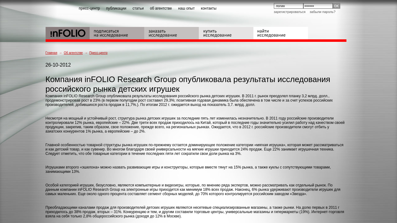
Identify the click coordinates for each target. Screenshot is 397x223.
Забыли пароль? (322, 12)
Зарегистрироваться (290, 12)
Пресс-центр (98, 53)
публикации (116, 8)
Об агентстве (73, 53)
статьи (138, 8)
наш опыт (186, 8)
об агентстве (161, 8)
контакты (208, 8)
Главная (51, 53)
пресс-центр (89, 8)
